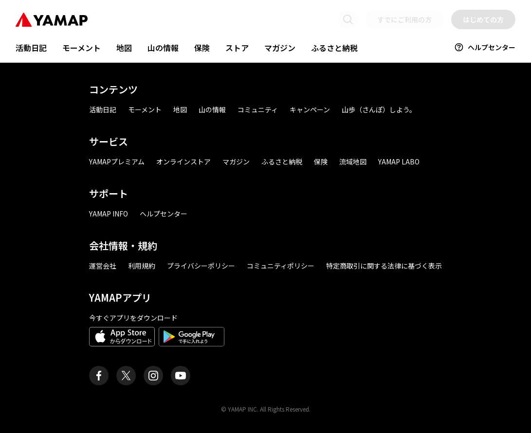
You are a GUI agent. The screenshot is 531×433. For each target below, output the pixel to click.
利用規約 (141, 266)
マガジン (279, 48)
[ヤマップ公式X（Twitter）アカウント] (126, 375)
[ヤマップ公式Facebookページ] (99, 375)
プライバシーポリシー (201, 266)
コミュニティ (258, 109)
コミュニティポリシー (280, 266)
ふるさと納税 (334, 48)
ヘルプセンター (484, 47)
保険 (202, 48)
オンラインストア (183, 161)
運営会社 (102, 266)
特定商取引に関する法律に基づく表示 (384, 266)
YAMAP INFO (108, 213)
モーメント (81, 48)
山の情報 (163, 48)
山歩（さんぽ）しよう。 (379, 109)
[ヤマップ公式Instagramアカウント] (153, 375)
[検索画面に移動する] (348, 19)
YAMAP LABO (399, 161)
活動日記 (31, 48)
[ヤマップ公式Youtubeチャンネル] (180, 375)
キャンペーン (310, 109)
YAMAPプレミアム (117, 161)
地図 (124, 48)
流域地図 (352, 161)
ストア (237, 48)
